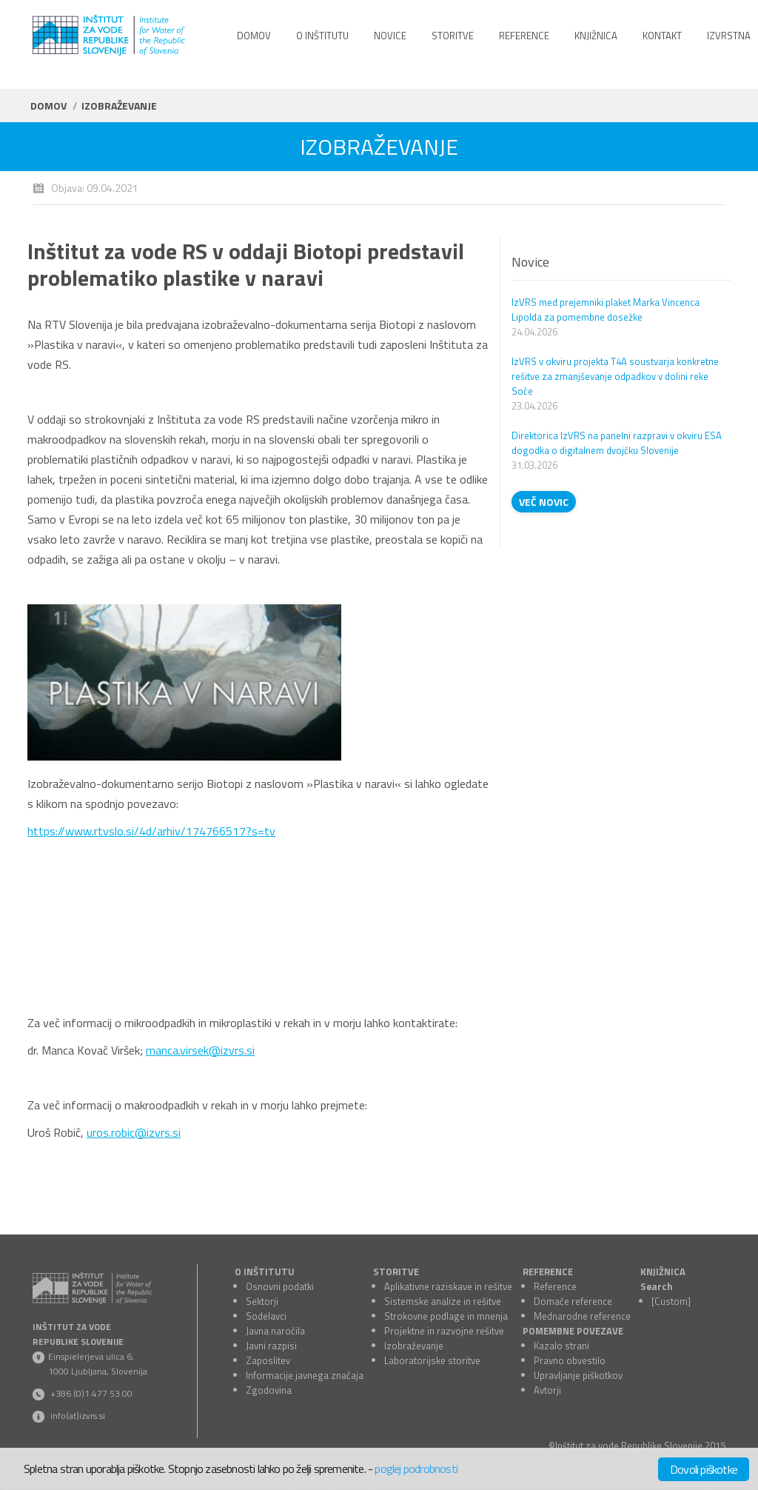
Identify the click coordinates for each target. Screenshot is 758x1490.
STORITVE (396, 1271)
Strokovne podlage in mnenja (446, 1316)
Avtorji (547, 1390)
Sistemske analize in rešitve (442, 1301)
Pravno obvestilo (570, 1360)
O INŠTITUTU (265, 1271)
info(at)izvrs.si (77, 1416)
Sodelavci (266, 1316)
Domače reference (573, 1301)
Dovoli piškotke (703, 1469)
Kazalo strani (561, 1345)
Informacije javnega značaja (304, 1375)
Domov (48, 105)
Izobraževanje (413, 1345)
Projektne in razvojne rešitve (444, 1330)
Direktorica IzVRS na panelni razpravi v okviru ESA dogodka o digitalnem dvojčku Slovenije (617, 443)
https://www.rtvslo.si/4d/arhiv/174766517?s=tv (151, 831)
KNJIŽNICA (662, 1271)
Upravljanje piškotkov (578, 1375)
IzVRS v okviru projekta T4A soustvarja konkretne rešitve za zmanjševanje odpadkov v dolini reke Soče (615, 376)
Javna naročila (275, 1330)
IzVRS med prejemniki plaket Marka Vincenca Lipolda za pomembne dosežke (606, 309)
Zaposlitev (268, 1360)
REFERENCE (548, 1271)
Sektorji (262, 1301)
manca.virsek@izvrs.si (200, 1050)
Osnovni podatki (280, 1286)
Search (656, 1286)
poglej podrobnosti (416, 1468)
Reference (555, 1286)
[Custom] (671, 1301)
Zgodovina (269, 1390)
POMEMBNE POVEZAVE (573, 1330)
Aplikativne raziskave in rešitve (448, 1286)
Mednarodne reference (582, 1316)
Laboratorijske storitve (432, 1360)
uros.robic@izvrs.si (134, 1132)
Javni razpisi (271, 1345)
